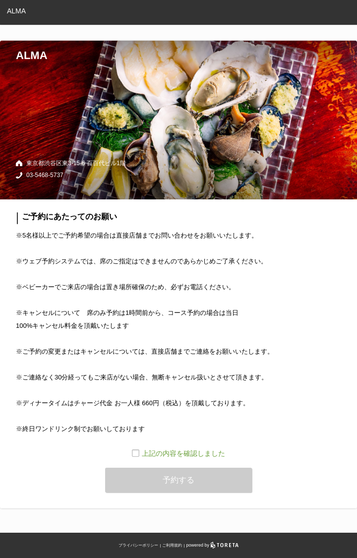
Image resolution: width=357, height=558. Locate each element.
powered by (212, 545)
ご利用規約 (172, 545)
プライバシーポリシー (138, 545)
